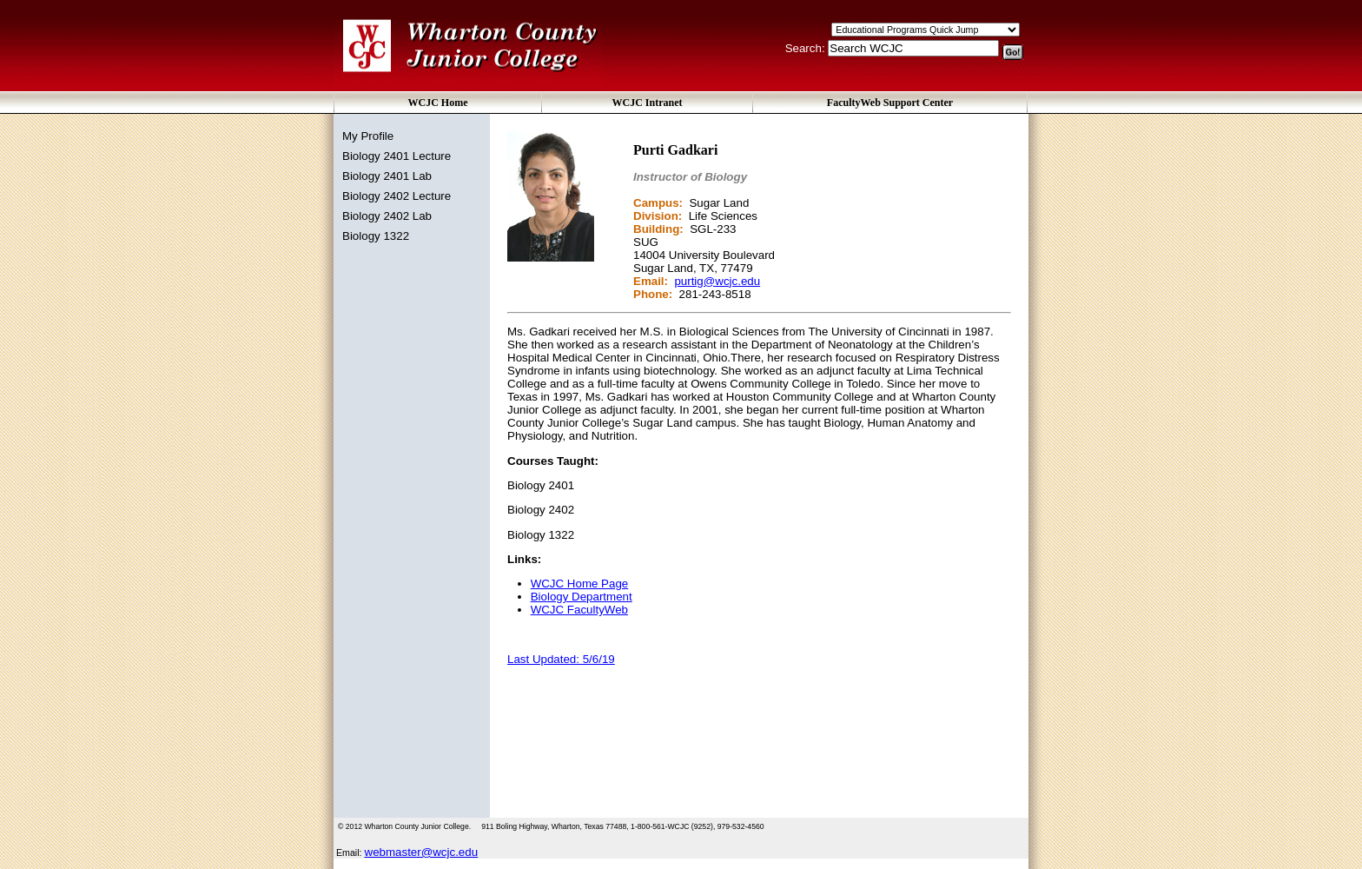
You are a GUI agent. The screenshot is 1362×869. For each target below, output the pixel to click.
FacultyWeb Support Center (890, 102)
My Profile (367, 136)
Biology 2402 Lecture (396, 195)
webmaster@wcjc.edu (422, 852)
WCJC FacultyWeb (579, 609)
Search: (807, 48)
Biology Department (581, 596)
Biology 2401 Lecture (396, 156)
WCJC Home (438, 102)
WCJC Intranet (647, 102)
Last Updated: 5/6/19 (561, 659)
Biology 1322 (375, 235)
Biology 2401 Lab (387, 175)
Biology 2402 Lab (387, 215)
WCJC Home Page (580, 583)
